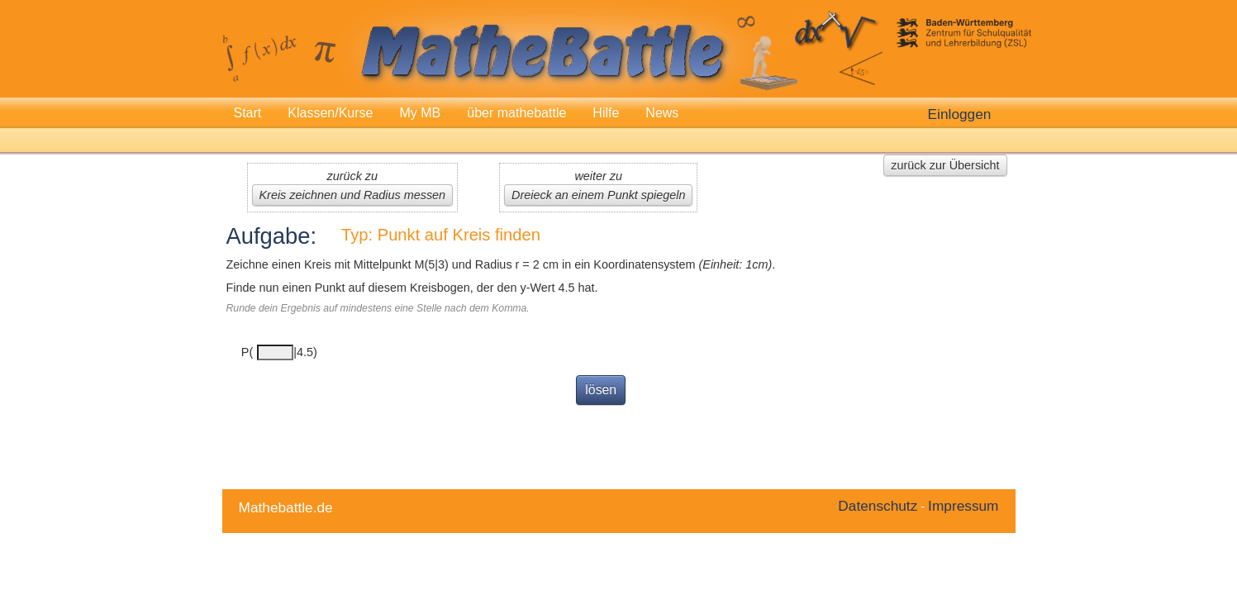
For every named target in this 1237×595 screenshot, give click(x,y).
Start (248, 113)
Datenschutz (877, 505)
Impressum (963, 505)
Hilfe (605, 113)
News (661, 113)
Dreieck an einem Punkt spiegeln (598, 195)
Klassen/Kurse (330, 113)
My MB (419, 113)
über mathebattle (516, 113)
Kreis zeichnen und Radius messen (352, 195)
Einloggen (960, 114)
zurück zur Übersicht (945, 165)
